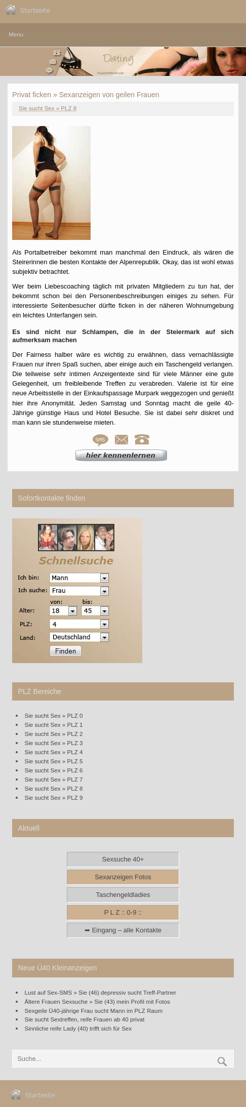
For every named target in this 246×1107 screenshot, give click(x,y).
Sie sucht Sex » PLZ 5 (54, 761)
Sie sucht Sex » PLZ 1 (54, 724)
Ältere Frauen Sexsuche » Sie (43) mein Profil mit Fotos (98, 1001)
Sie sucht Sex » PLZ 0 (54, 715)
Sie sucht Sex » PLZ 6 (54, 770)
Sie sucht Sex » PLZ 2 (54, 733)
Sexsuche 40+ (123, 859)
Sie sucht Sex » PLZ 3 (54, 743)
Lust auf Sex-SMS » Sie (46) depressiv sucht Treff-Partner (101, 992)
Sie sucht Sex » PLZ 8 (47, 108)
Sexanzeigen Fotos (123, 877)
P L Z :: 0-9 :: (123, 912)
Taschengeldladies (123, 894)
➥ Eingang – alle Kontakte (123, 930)
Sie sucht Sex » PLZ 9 (54, 797)
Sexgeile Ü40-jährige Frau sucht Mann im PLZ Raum (94, 1010)
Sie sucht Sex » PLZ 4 (54, 752)
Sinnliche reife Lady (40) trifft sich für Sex (78, 1028)
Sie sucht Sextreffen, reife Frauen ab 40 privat (85, 1019)
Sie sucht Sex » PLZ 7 (54, 779)
